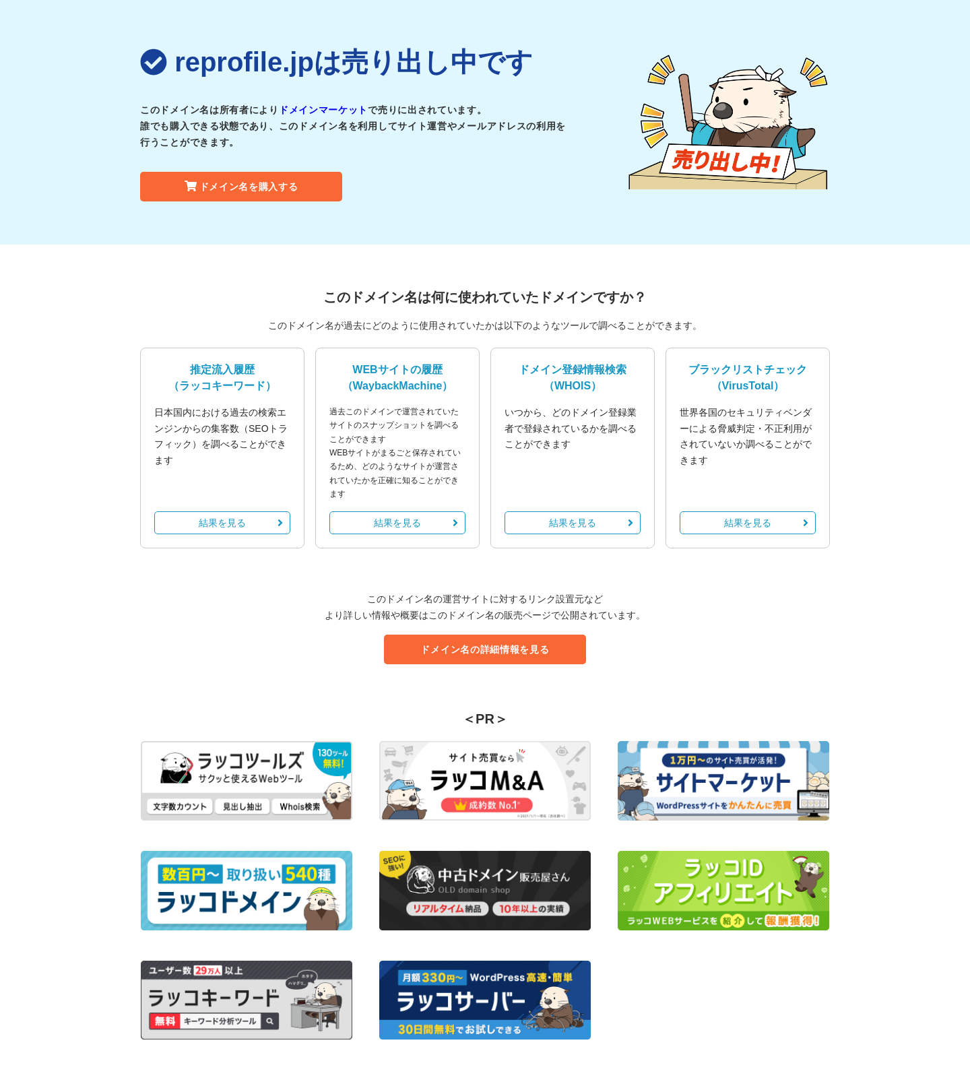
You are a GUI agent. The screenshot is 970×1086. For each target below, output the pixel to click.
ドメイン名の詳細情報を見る (484, 649)
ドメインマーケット (323, 109)
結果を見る (241, 522)
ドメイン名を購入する (241, 187)
